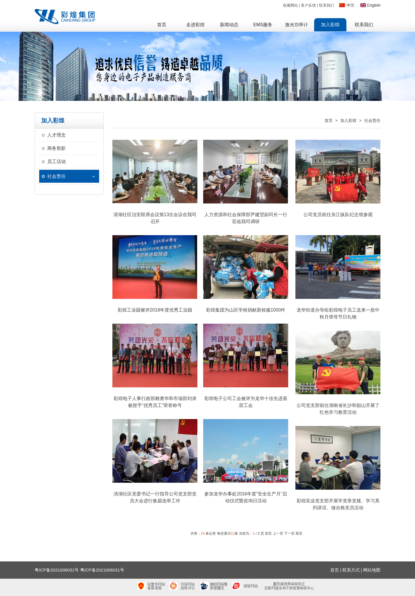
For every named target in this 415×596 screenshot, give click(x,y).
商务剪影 (56, 148)
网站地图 (371, 569)
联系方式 (351, 569)
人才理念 (56, 135)
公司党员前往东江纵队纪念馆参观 (338, 214)
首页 (329, 120)
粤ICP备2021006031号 (102, 569)
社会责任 (56, 176)
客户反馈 (308, 5)
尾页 (298, 533)
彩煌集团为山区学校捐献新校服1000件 (246, 310)
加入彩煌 (348, 120)
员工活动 (56, 161)
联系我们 (326, 5)
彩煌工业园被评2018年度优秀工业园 (155, 310)
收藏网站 (290, 5)
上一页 (278, 533)
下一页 (289, 533)
